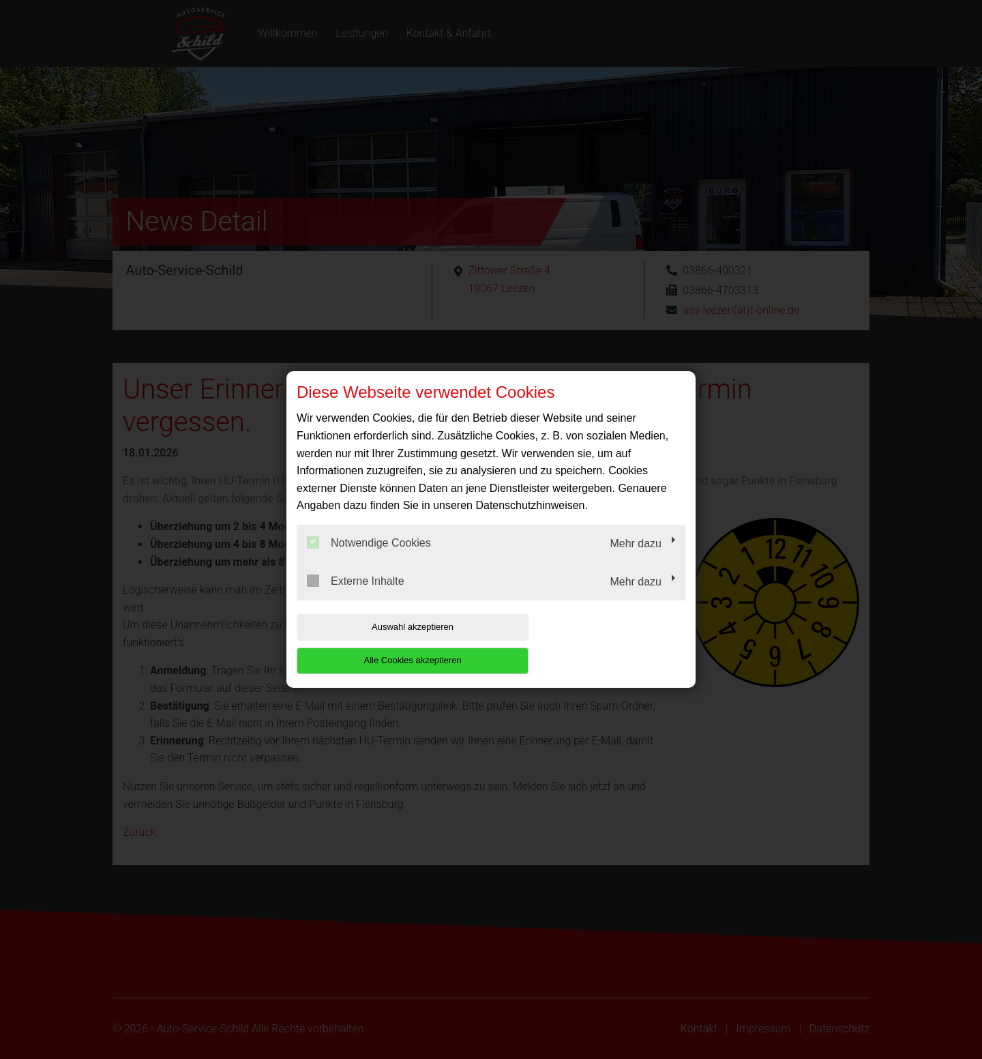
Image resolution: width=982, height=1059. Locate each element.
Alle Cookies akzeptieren (597, 644)
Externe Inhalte (355, 597)
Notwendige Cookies (369, 559)
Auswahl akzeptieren (384, 644)
